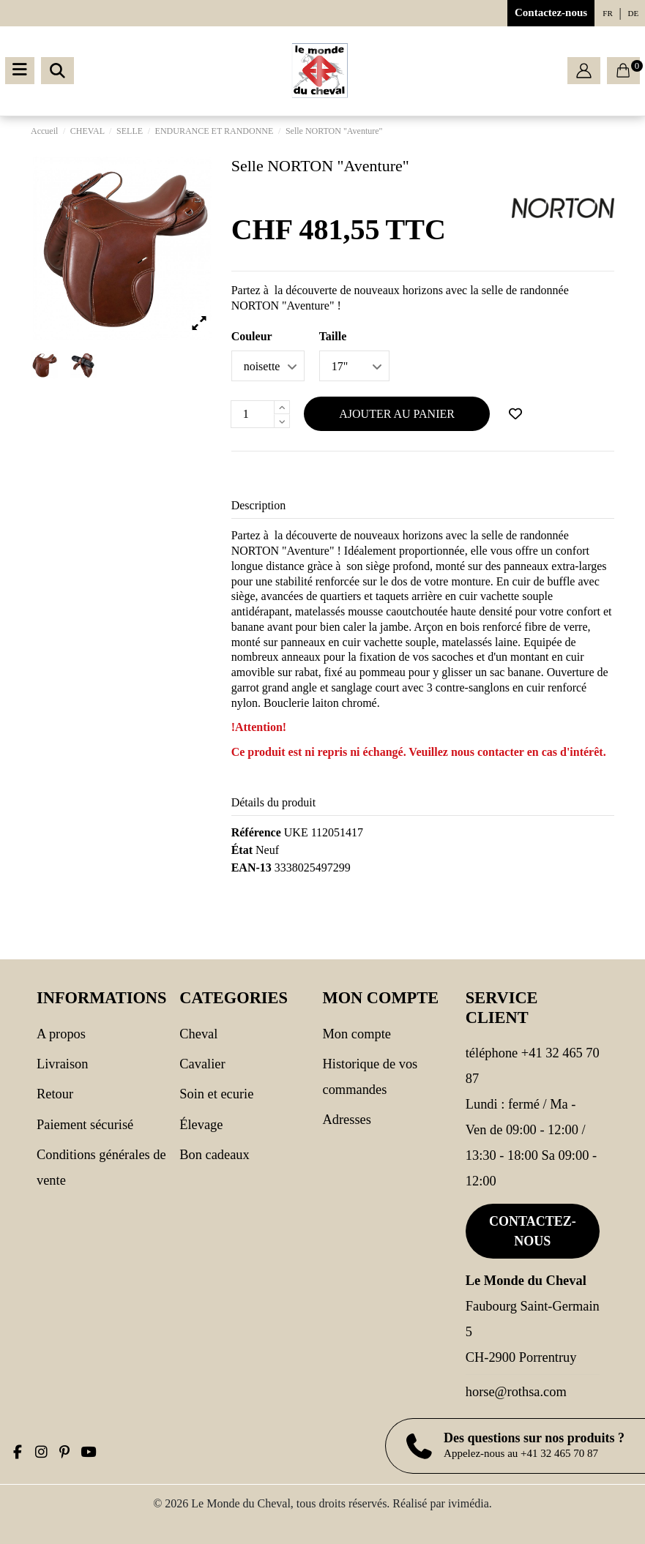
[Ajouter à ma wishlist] (515, 414)
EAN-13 (251, 867)
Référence (256, 832)
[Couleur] (268, 366)
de (633, 13)
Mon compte (357, 1034)
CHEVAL (198, 1034)
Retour (55, 1094)
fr (607, 13)
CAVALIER (202, 1064)
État (242, 850)
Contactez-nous (551, 12)
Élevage (201, 1124)
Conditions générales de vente (101, 1167)
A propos (61, 1034)
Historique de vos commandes (370, 1077)
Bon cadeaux (214, 1154)
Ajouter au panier (397, 414)
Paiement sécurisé (85, 1124)
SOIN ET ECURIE (216, 1094)
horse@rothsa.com (516, 1391)
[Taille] (354, 366)
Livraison (62, 1064)
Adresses (347, 1119)
